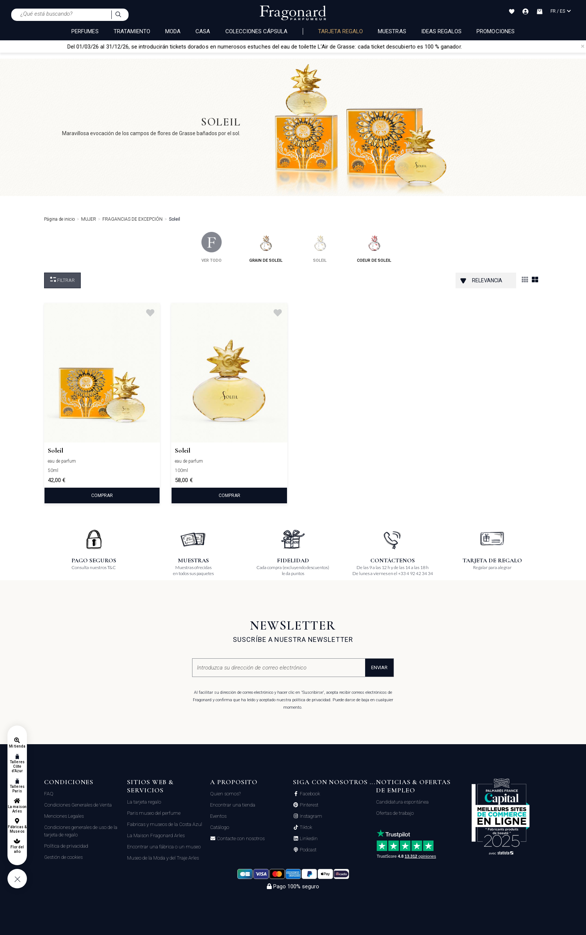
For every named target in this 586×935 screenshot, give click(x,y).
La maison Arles (17, 809)
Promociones (495, 31)
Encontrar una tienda (232, 805)
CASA (202, 31)
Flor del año (17, 849)
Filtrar (62, 280)
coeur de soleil (374, 247)
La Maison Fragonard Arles (156, 835)
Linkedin (308, 839)
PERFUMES (84, 31)
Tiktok (305, 827)
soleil (320, 247)
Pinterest (308, 805)
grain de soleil (266, 247)
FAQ (48, 793)
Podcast (308, 850)
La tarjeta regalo (144, 802)
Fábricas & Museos (17, 829)
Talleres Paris (17, 789)
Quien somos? (225, 793)
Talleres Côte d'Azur (17, 766)
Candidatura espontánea (402, 802)
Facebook (309, 794)
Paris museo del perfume (154, 813)
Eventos (218, 816)
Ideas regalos (441, 31)
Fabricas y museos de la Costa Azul (164, 824)
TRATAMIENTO (132, 31)
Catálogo (219, 827)
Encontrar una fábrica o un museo (164, 846)
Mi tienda (17, 746)
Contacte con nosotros (240, 839)
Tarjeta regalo (340, 31)
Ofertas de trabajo (395, 813)
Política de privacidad (66, 846)
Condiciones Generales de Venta (78, 805)
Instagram (310, 816)
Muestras (392, 31)
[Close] (582, 46)
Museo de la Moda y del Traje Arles (163, 858)
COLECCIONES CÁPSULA (256, 31)
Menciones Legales (64, 816)
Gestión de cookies (63, 857)
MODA (173, 31)
